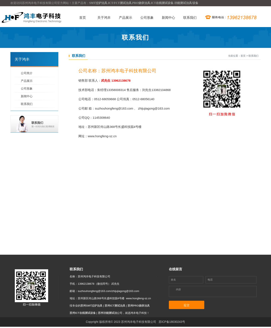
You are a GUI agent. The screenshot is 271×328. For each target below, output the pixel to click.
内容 (178, 289)
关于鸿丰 (104, 17)
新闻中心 (168, 17)
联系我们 (190, 17)
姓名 (173, 279)
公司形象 (147, 17)
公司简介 (27, 73)
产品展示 (125, 17)
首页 (82, 17)
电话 (210, 279)
